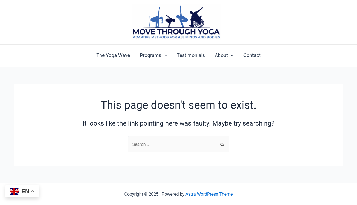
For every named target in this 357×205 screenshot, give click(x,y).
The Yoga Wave (113, 55)
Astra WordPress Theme (209, 194)
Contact (252, 55)
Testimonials (191, 55)
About (224, 55)
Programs (153, 55)
